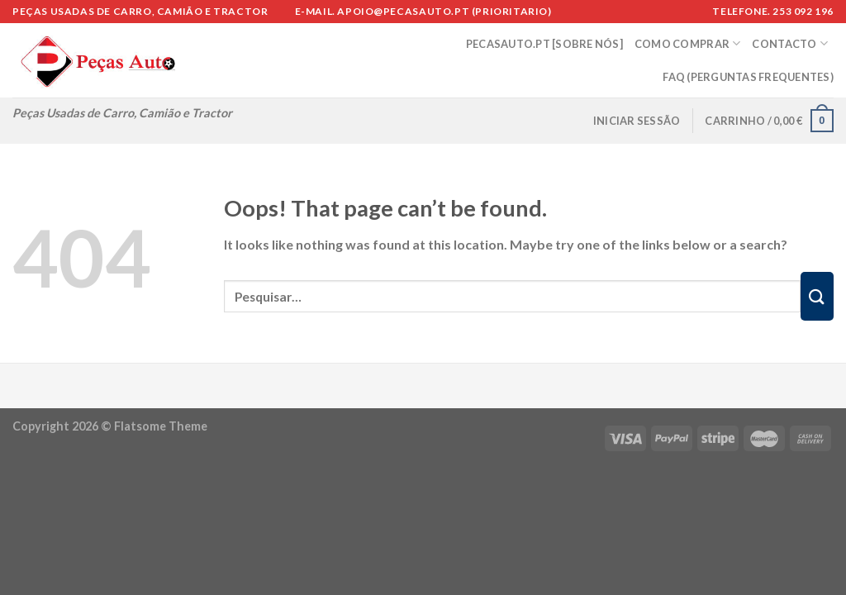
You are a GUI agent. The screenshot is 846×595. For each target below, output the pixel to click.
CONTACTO (790, 43)
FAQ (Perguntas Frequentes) (748, 76)
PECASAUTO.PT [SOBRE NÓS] (544, 43)
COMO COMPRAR (687, 43)
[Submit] (817, 296)
